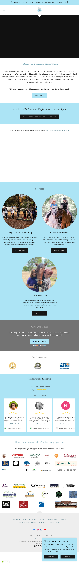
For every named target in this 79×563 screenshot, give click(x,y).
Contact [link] (51, 523)
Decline (51, 557)
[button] (7, 10)
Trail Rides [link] (49, 519)
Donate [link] (57, 523)
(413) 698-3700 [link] (39, 538)
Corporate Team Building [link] (37, 519)
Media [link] (45, 523)
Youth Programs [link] (24, 523)
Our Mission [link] (16, 519)
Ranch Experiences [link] (60, 519)
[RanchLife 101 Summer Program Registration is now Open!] (39, 2)
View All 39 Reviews (39, 395)
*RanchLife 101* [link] (36, 523)
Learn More (20, 250)
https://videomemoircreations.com (58, 130)
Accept (67, 557)
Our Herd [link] (25, 519)
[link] (39, 9)
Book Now (39, 95)
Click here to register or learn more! (39, 117)
